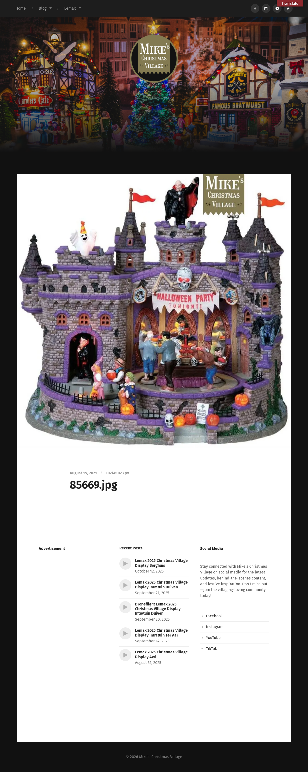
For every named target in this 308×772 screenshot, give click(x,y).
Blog (42, 8)
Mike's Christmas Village (160, 756)
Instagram (215, 626)
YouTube (213, 637)
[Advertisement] (154, 138)
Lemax (70, 8)
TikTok (211, 648)
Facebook (214, 616)
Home (20, 8)
